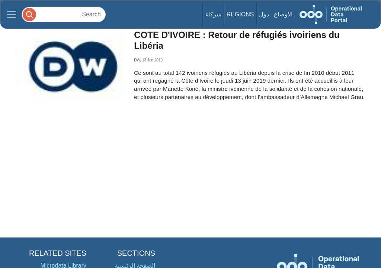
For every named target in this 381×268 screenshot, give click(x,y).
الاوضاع (283, 14)
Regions (240, 14)
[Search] (64, 14)
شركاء (213, 14)
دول (264, 14)
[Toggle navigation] (11, 14)
